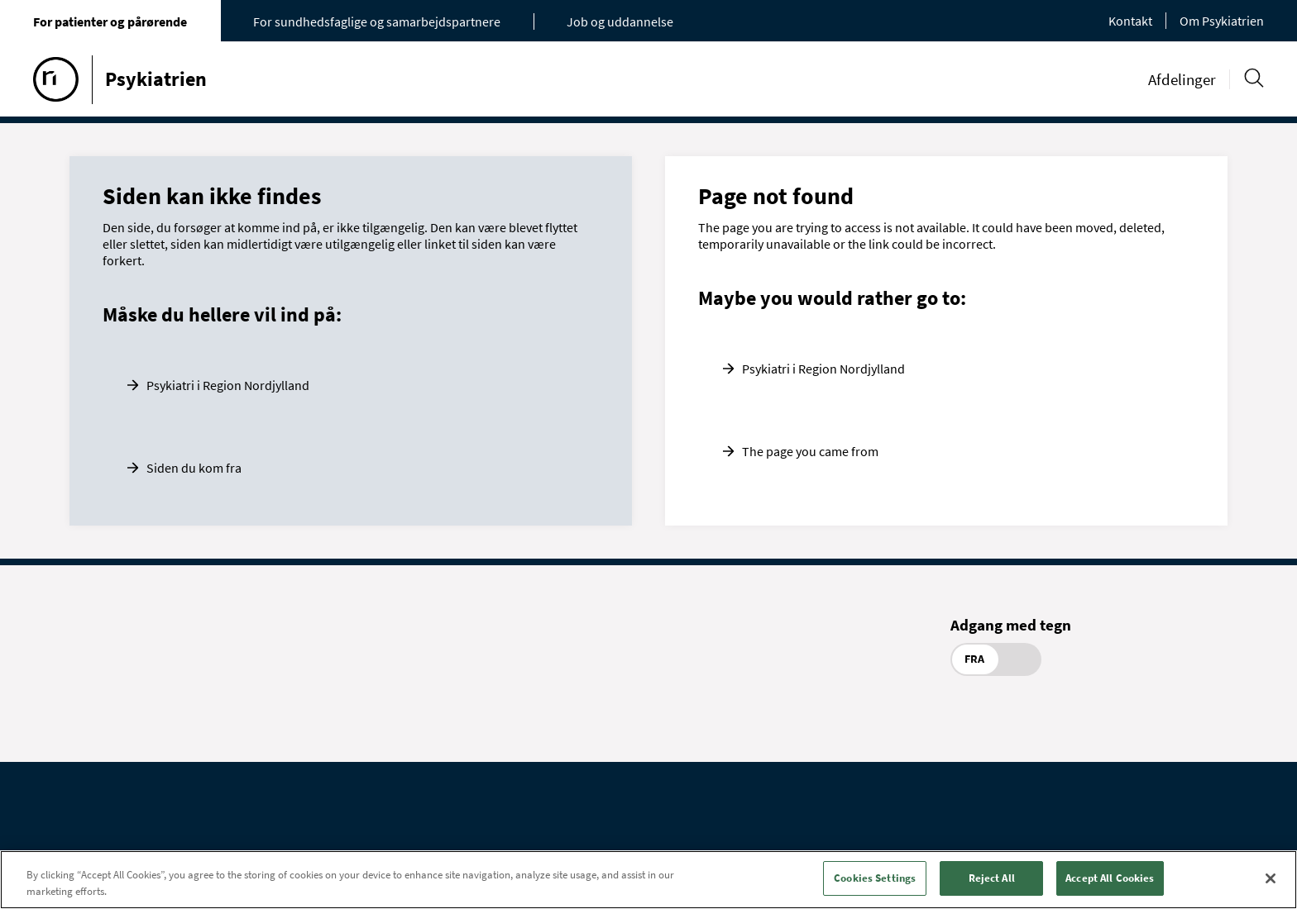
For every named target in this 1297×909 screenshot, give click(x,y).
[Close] (1270, 878)
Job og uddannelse (620, 21)
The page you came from (810, 451)
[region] (648, 879)
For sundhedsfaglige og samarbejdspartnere (376, 21)
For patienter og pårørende (110, 21)
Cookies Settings (875, 878)
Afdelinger (1182, 79)
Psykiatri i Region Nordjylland (227, 385)
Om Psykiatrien (1222, 20)
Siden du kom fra (194, 467)
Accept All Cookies (1109, 878)
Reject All (992, 878)
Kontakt (1130, 20)
